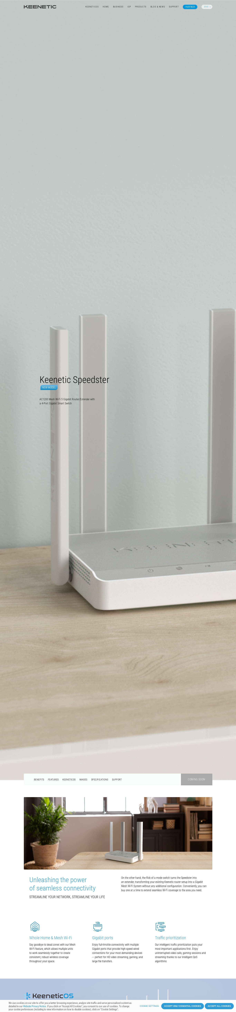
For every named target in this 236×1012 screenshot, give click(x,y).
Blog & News (158, 7)
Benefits (39, 555)
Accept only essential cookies (182, 1007)
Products (140, 7)
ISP (129, 7)
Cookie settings (149, 1007)
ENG (206, 7)
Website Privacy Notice (34, 1007)
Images (83, 555)
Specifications (99, 555)
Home (106, 7)
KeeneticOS (92, 7)
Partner (190, 7)
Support (174, 7)
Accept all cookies (219, 1007)
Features (53, 555)
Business (118, 7)
